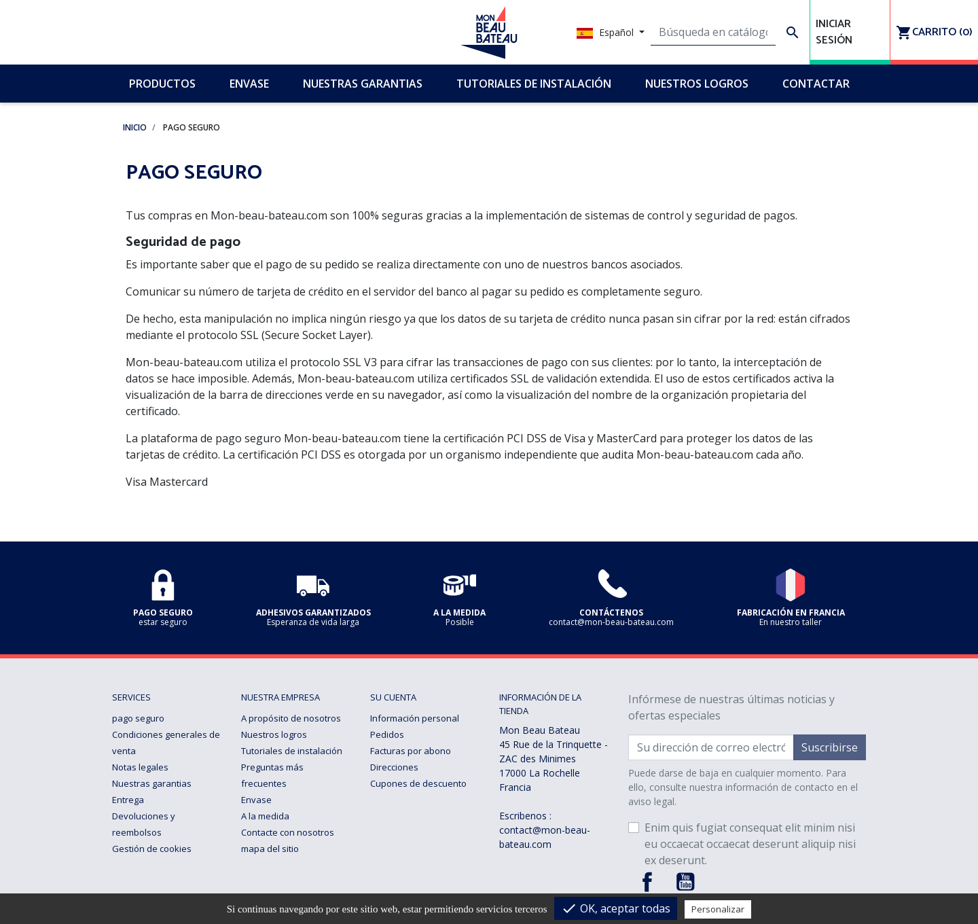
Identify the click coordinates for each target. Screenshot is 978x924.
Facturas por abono (410, 751)
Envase (256, 800)
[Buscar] (713, 33)
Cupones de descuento (418, 783)
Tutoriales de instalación (291, 751)
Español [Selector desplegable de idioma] (606, 32)
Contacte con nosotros (287, 832)
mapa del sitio (270, 848)
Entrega (128, 800)
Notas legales (140, 767)
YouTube (685, 881)
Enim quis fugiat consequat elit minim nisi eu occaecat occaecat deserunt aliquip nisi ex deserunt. (750, 844)
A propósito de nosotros (291, 718)
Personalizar (717, 909)
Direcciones (394, 767)
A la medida (265, 816)
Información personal (414, 718)
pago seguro (138, 718)
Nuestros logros (274, 734)
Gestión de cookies (152, 848)
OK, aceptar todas (615, 908)
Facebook (647, 881)
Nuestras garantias (152, 783)
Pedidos (387, 734)
